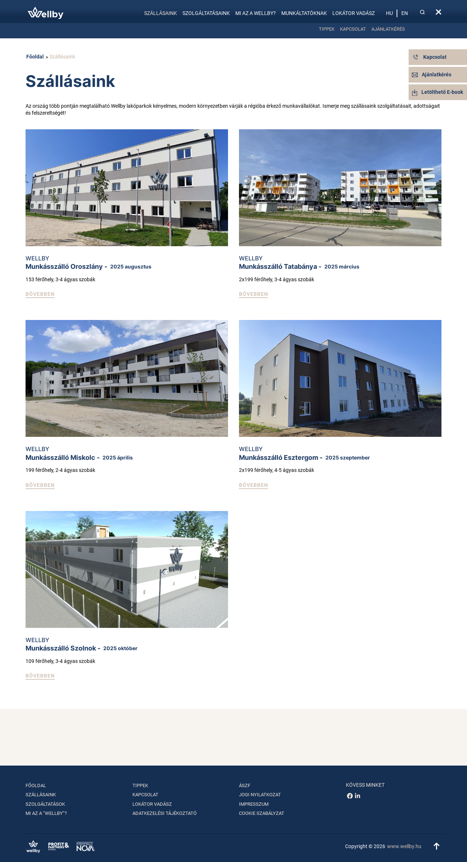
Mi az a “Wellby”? (46, 813)
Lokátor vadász (353, 13)
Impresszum (254, 804)
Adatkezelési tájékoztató (164, 813)
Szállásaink (160, 13)
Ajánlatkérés (388, 29)
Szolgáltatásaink (206, 13)
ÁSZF (244, 785)
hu (389, 13)
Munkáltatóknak (304, 13)
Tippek (327, 29)
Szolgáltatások (45, 804)
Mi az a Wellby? (255, 13)
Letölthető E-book (437, 92)
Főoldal (35, 57)
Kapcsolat (353, 29)
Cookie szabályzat (261, 813)
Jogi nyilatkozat (260, 794)
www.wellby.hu (404, 846)
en (404, 13)
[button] (40, 294)
